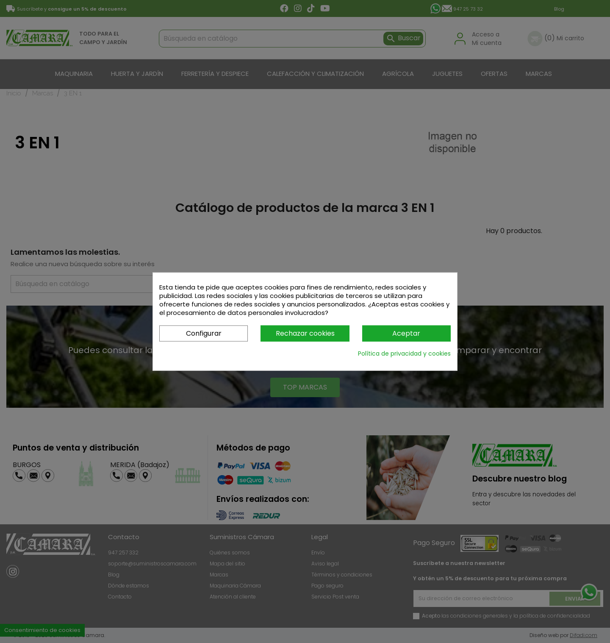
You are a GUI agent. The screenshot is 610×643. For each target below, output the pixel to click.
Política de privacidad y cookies (404, 353)
